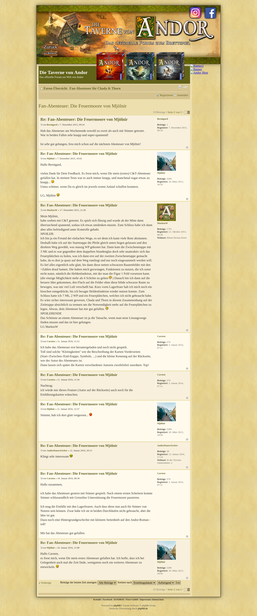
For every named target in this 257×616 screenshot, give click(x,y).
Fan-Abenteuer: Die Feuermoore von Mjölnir (83, 106)
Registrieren (166, 95)
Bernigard (52, 124)
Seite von (175, 112)
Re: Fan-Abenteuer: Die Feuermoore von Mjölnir (84, 119)
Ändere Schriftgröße (185, 87)
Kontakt (97, 599)
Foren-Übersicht (55, 88)
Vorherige (46, 582)
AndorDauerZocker (57, 450)
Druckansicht (180, 87)
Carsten (51, 341)
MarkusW (52, 210)
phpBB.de (143, 608)
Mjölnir (51, 158)
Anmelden (182, 95)
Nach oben (187, 147)
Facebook (107, 599)
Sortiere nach (137, 582)
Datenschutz (158, 599)
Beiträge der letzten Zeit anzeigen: (88, 582)
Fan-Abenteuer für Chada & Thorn (95, 88)
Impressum (145, 599)
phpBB (117, 605)
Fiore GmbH (132, 599)
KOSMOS (119, 599)
